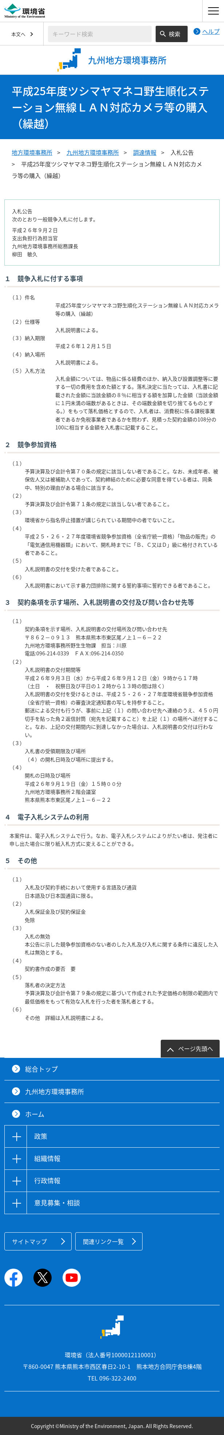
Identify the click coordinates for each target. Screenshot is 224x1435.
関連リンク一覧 (103, 1241)
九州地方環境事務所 (93, 152)
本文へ (18, 34)
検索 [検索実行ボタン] (174, 33)
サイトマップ (29, 1241)
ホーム (34, 1114)
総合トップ (41, 1069)
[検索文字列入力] (100, 34)
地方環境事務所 (32, 152)
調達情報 (144, 152)
